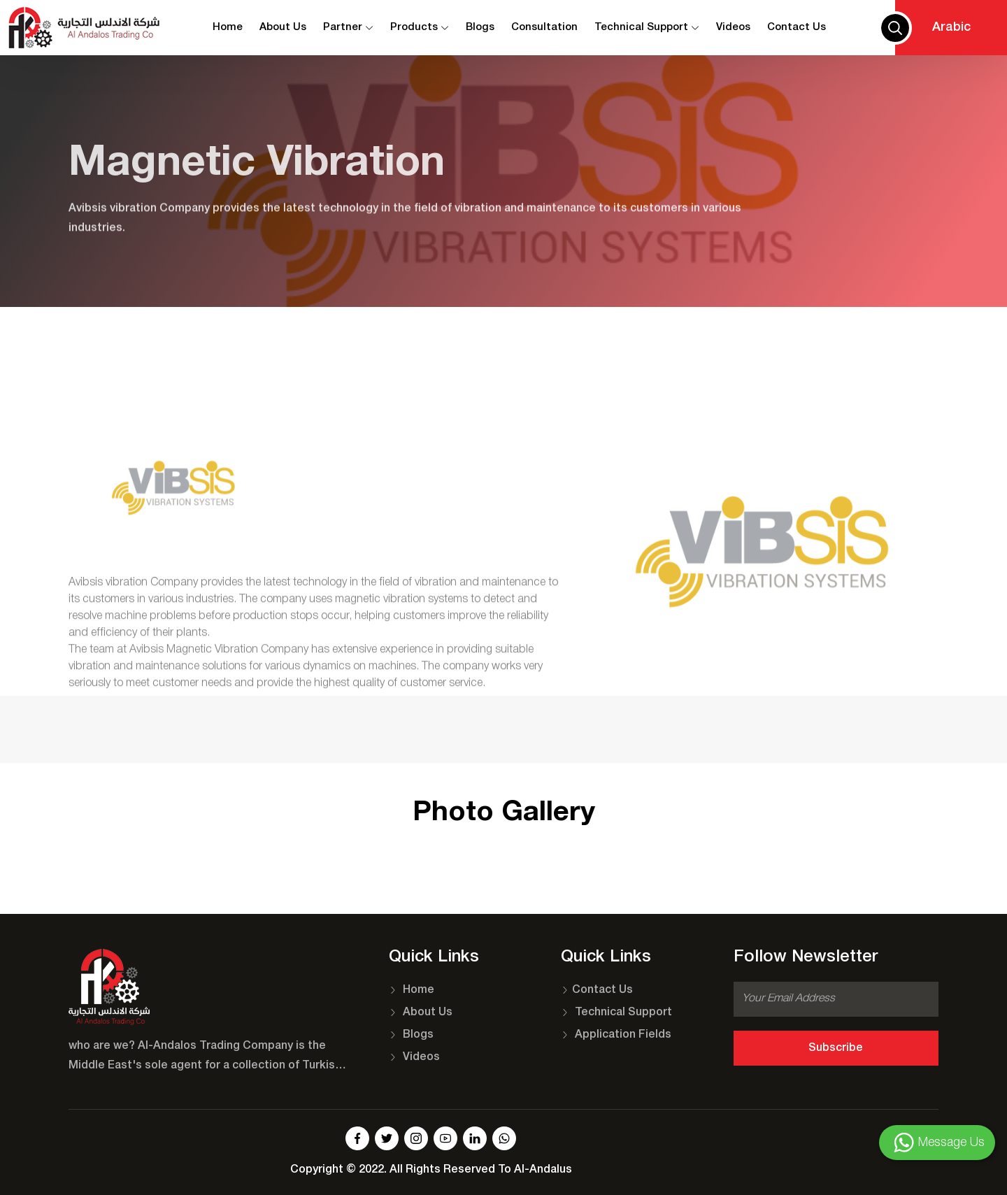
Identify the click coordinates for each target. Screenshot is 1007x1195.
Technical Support (646, 27)
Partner (348, 27)
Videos (733, 27)
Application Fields (616, 1035)
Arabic (951, 27)
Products (419, 27)
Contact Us (597, 990)
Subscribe (835, 1048)
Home (228, 27)
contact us (796, 27)
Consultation (544, 27)
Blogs (480, 27)
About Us (282, 27)
